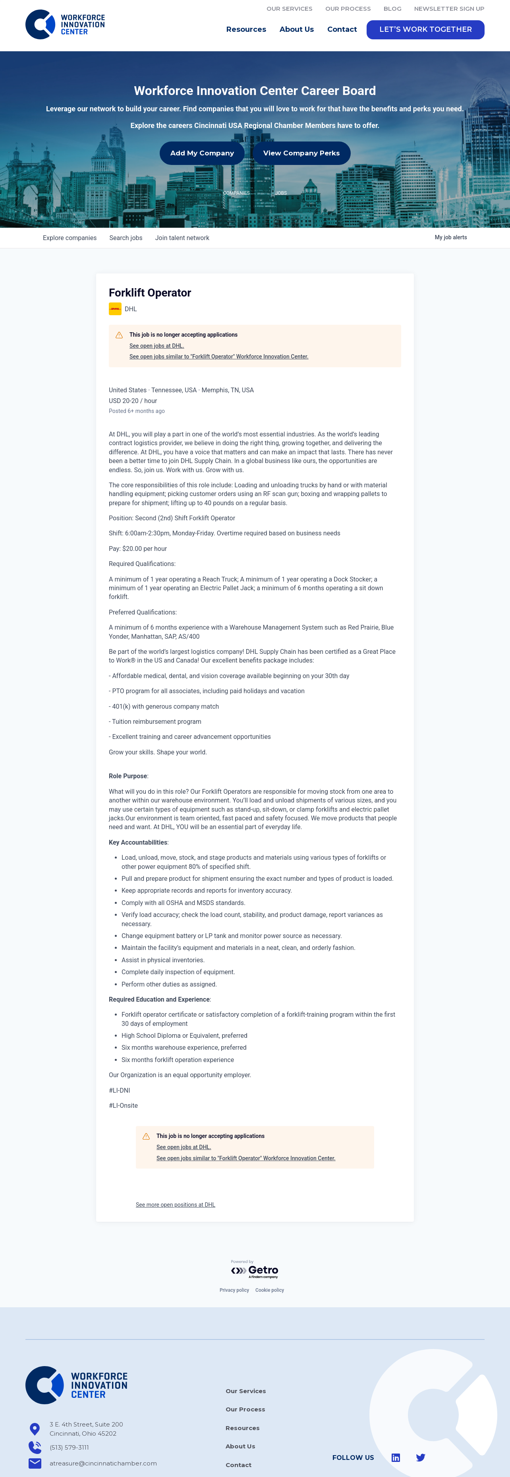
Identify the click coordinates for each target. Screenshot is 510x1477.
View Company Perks (301, 153)
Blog (393, 8)
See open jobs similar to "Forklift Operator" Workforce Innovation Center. (219, 356)
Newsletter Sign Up (449, 8)
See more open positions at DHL (175, 1205)
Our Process (348, 8)
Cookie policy (269, 1290)
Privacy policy (234, 1290)
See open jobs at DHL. (156, 346)
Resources (248, 29)
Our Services (290, 8)
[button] (426, 29)
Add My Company (202, 153)
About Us (299, 29)
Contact (342, 29)
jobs (125, 238)
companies (70, 238)
